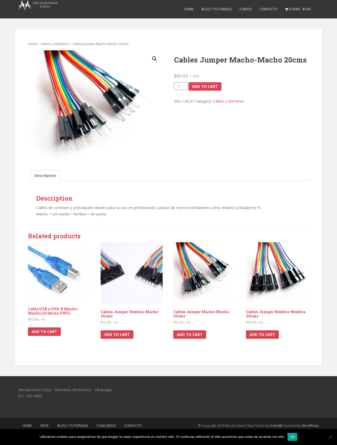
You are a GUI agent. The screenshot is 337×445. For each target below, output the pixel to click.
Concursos (106, 425)
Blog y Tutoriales (216, 9)
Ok (292, 437)
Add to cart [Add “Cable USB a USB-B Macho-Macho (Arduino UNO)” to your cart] (44, 331)
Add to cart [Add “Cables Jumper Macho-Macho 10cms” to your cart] (189, 334)
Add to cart (205, 86)
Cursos (246, 9)
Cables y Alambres (54, 43)
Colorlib (276, 425)
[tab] (45, 175)
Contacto (268, 9)
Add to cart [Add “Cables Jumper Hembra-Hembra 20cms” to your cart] (262, 334)
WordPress (310, 425)
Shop (44, 425)
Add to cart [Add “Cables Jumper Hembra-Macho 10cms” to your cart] (117, 334)
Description (45, 175)
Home (189, 9)
